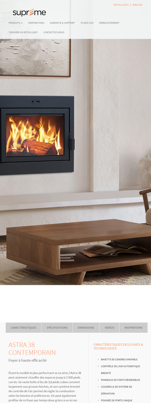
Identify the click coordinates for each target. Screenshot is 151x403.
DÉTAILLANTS (121, 4)
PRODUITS (16, 22)
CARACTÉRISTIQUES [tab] (23, 327)
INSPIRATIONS (36, 22)
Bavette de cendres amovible (119, 359)
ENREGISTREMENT (109, 22)
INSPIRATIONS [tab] (133, 327)
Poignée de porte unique (116, 400)
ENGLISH (137, 4)
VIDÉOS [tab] (109, 327)
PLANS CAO (87, 22)
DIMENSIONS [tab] (86, 327)
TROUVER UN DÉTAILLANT (23, 32)
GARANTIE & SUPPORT (62, 22)
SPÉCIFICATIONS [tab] (57, 327)
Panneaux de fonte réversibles (120, 380)
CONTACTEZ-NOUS (53, 32)
